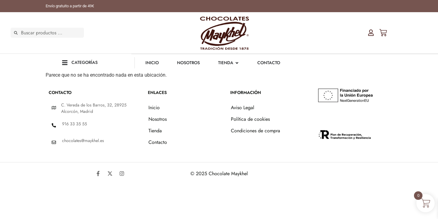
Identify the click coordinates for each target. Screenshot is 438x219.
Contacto (157, 141)
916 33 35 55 (74, 123)
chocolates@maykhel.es (83, 140)
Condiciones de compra (255, 130)
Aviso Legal (242, 107)
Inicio (154, 107)
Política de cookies (250, 118)
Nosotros (157, 118)
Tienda (155, 130)
